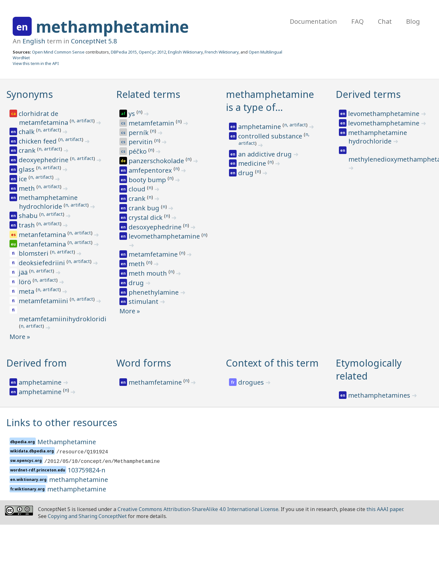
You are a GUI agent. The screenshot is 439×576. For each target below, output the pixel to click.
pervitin (141, 142)
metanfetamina (43, 234)
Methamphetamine (66, 442)
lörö (26, 282)
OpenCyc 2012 (152, 52)
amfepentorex (151, 170)
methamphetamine (112, 26)
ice (24, 179)
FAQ (357, 21)
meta (27, 291)
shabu (29, 215)
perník (139, 132)
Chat (385, 21)
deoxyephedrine (44, 160)
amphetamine (260, 126)
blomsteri (34, 253)
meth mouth (149, 273)
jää (24, 272)
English (33, 41)
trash (27, 225)
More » (20, 336)
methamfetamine (156, 382)
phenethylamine (154, 292)
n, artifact (82, 120)
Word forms (143, 362)
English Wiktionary (185, 52)
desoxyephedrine (156, 227)
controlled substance (271, 136)
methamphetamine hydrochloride (48, 202)
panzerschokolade (157, 161)
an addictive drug (265, 154)
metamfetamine (154, 254)
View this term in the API (36, 63)
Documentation (313, 21)
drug (137, 282)
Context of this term (272, 362)
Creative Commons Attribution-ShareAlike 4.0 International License (198, 509)
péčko (138, 151)
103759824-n (86, 470)
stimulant (144, 301)
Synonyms (29, 94)
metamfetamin (152, 123)
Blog (413, 21)
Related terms (148, 94)
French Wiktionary (222, 52)
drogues (251, 382)
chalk (27, 131)
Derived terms (368, 94)
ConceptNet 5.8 (94, 41)
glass (27, 169)
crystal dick (146, 217)
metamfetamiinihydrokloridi (62, 319)
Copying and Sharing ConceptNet (87, 516)
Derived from (36, 362)
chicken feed (38, 141)
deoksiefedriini (43, 263)
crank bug (145, 208)
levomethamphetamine (165, 236)
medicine (253, 163)
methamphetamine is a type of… (270, 101)
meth (27, 188)
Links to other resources (61, 422)
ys (133, 113)
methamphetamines (380, 395)
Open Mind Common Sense (58, 52)
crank (28, 150)
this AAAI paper (384, 509)
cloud (138, 189)
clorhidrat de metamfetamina (44, 118)
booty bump (148, 180)
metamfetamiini (44, 301)
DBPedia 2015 (124, 52)
